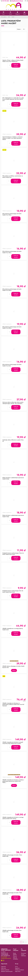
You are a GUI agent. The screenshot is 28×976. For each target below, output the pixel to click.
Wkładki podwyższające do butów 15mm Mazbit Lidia (12, 893)
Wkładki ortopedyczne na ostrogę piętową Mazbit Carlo (12, 629)
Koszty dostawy (15, 954)
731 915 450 (5, 1)
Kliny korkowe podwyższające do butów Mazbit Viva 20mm (12, 289)
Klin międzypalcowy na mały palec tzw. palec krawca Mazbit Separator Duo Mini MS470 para (13, 99)
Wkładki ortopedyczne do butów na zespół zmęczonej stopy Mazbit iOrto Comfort (12, 742)
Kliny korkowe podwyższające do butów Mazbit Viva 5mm (12, 365)
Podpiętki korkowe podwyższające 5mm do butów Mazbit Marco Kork (12, 591)
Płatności (15, 956)
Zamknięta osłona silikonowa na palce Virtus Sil (13, 440)
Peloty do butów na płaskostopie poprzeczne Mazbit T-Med (13, 515)
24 (24, 29)
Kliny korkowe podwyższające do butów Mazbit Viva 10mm (12, 214)
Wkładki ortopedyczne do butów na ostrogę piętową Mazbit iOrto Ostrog (12, 817)
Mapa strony (17, 971)
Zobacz (14, 670)
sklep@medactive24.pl (17, 1)
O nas (16, 966)
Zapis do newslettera (15, 958)
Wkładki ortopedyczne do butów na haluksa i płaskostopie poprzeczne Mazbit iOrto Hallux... (13, 781)
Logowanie (3, 966)
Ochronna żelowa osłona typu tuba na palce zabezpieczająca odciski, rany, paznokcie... (12, 402)
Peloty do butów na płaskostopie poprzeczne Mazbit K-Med (13, 478)
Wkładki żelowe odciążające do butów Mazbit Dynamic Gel (13, 666)
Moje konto (3, 968)
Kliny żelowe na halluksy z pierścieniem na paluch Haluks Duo (12, 176)
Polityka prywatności (19, 970)
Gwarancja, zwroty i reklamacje (23, 954)
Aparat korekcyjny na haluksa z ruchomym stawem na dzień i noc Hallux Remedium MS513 (12, 138)
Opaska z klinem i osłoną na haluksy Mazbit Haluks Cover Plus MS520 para (12, 60)
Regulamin (17, 968)
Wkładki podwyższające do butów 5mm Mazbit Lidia (11, 931)
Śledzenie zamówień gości (7, 971)
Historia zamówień (5, 970)
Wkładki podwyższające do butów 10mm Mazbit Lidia (12, 855)
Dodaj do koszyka (16, 65)
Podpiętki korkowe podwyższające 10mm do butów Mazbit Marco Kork (13, 553)
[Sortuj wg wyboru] (19, 29)
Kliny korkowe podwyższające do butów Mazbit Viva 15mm (12, 251)
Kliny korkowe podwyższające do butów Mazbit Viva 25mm (12, 327)
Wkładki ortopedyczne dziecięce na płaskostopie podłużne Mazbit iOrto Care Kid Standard (13, 704)
